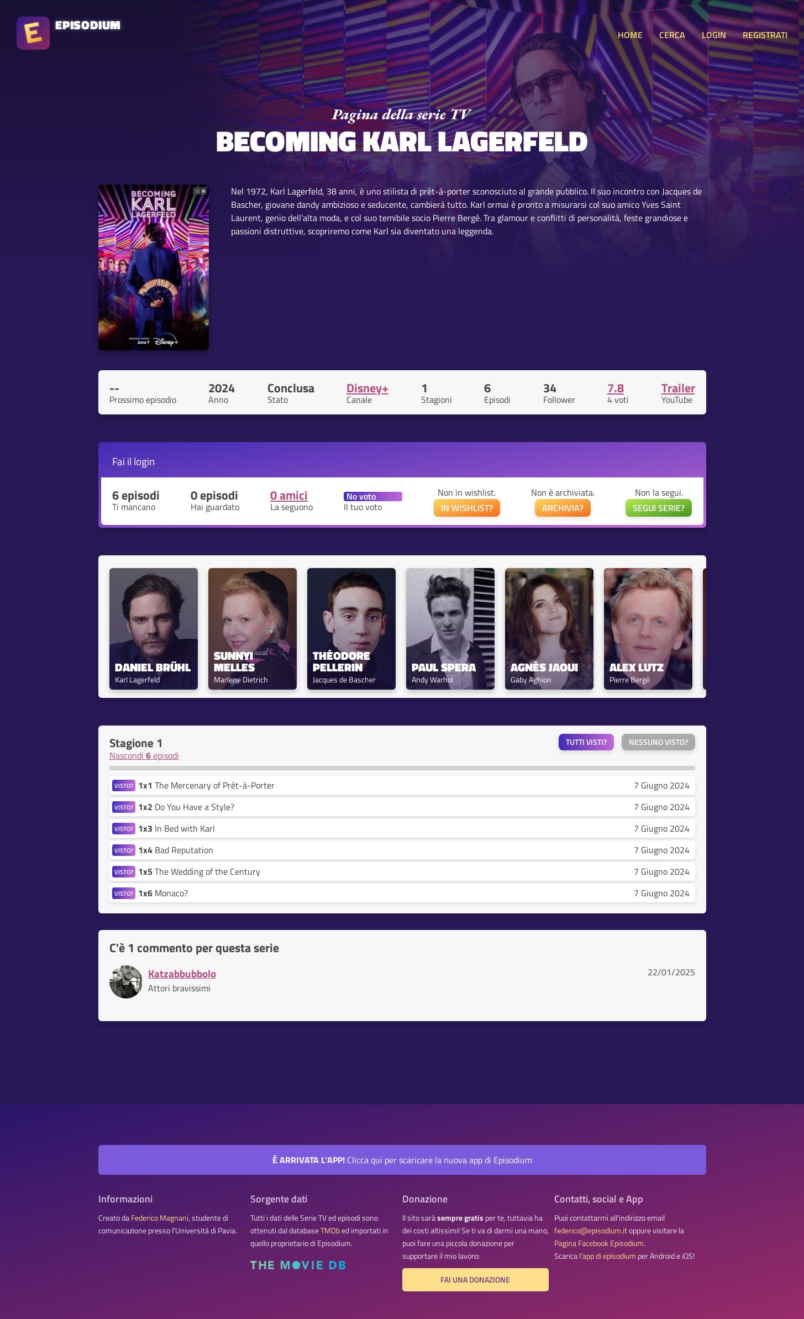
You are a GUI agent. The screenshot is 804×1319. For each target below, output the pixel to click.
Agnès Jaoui (544, 667)
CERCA (672, 34)
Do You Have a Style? (186, 806)
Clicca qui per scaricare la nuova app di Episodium (402, 1159)
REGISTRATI (765, 34)
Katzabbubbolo (182, 973)
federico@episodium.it (590, 1231)
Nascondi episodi (144, 755)
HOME (630, 34)
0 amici (289, 495)
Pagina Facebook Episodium (599, 1243)
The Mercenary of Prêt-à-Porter (206, 785)
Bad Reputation (175, 849)
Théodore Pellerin (343, 661)
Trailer (678, 388)
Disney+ (367, 388)
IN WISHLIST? (467, 507)
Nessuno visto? (658, 742)
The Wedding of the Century (199, 871)
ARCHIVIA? (563, 507)
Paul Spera (444, 667)
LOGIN (714, 34)
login (144, 461)
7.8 (615, 388)
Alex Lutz (636, 667)
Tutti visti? (586, 742)
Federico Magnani (159, 1218)
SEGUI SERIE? (659, 507)
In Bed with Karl (176, 828)
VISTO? (123, 785)
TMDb (330, 1231)
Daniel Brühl (153, 667)
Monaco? (163, 893)
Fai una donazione (475, 1280)
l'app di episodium (607, 1256)
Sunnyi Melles (235, 661)
